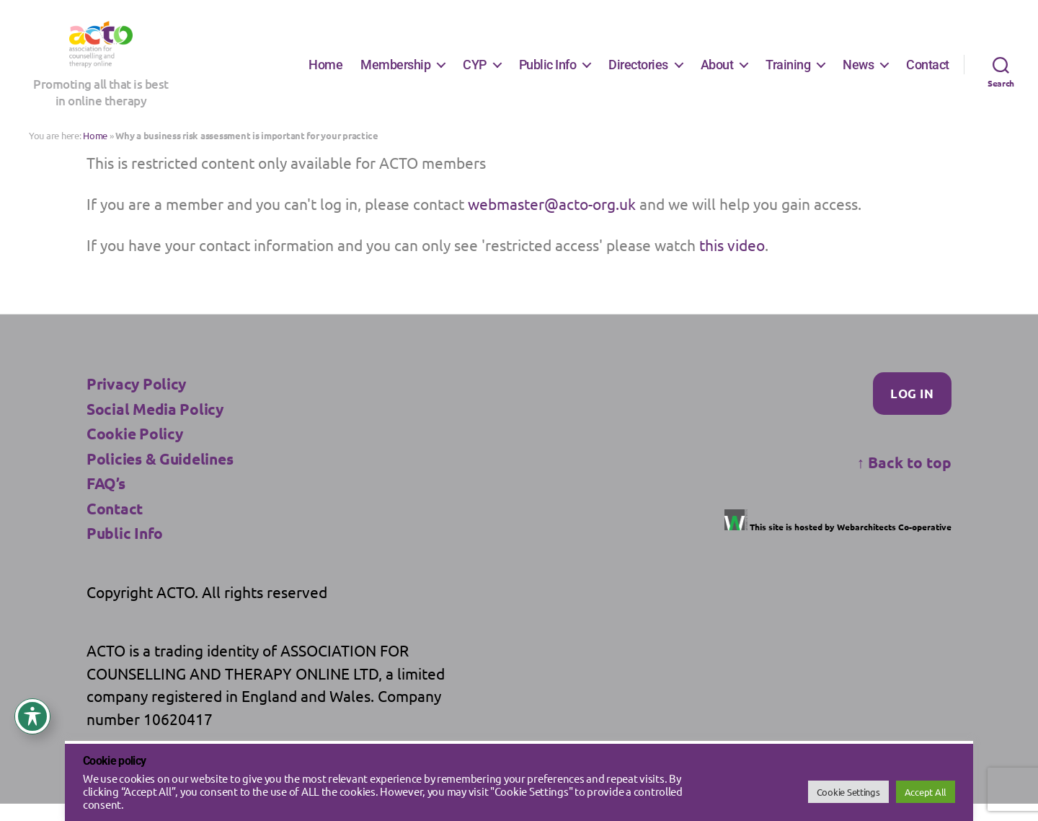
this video (732, 262)
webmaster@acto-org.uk (552, 220)
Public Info (548, 72)
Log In (911, 410)
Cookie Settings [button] (848, 792)
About (717, 72)
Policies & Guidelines (159, 475)
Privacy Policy (136, 400)
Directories (638, 72)
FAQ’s (105, 500)
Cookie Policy (134, 450)
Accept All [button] (925, 792)
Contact (927, 72)
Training (788, 72)
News (858, 72)
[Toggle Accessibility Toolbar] (32, 716)
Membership (395, 72)
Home (325, 72)
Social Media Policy (154, 425)
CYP (475, 72)
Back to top (904, 478)
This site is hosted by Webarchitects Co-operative (838, 543)
